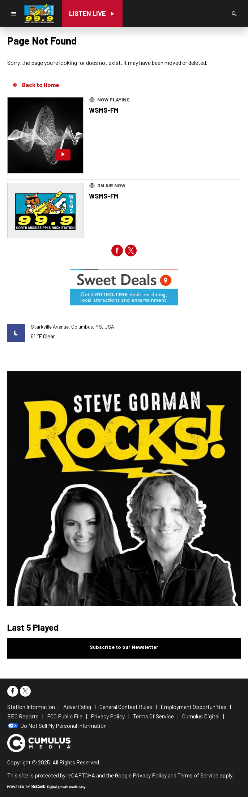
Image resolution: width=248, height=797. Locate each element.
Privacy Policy (150, 775)
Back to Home (35, 84)
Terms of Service (198, 775)
